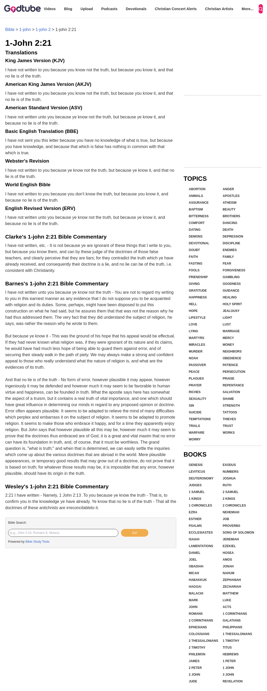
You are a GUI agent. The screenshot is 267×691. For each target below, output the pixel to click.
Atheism (229, 202)
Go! (134, 533)
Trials (194, 426)
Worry (195, 439)
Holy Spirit (232, 304)
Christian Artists (219, 9)
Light (227, 317)
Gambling (231, 277)
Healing (230, 297)
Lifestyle (197, 317)
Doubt (194, 250)
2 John (194, 674)
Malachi (196, 593)
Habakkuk (198, 580)
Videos (50, 9)
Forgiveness (234, 270)
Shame (228, 399)
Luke (227, 600)
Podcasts (109, 9)
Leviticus (197, 472)
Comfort (197, 223)
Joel (193, 559)
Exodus (229, 465)
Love (193, 324)
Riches (195, 392)
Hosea (228, 553)
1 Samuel (197, 492)
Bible (10, 29)
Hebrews (231, 654)
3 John (228, 674)
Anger (228, 189)
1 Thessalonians (237, 634)
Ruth (227, 485)
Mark (193, 600)
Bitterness (199, 216)
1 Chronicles (200, 505)
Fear (227, 263)
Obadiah (196, 566)
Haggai (195, 586)
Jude (193, 681)
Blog (68, 9)
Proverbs (231, 526)
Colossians (199, 634)
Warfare (196, 432)
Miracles (197, 345)
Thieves (229, 419)
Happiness (198, 297)
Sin (191, 405)
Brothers (231, 216)
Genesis (196, 465)
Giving (194, 284)
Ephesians (198, 627)
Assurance (199, 202)
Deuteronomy (201, 478)
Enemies (230, 250)
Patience (230, 365)
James (194, 661)
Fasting (195, 263)
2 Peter (195, 668)
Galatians (232, 620)
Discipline (231, 243)
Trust (228, 426)
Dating (195, 230)
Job (226, 519)
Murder (196, 351)
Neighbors (232, 351)
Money (228, 345)
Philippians (232, 627)
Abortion (197, 189)
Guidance (231, 290)
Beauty (229, 209)
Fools (194, 270)
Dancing (230, 223)
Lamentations (201, 546)
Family (228, 257)
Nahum (228, 573)
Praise (228, 378)
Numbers (231, 472)
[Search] (261, 9)
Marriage (231, 331)
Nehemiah (231, 512)
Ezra (193, 512)
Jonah (228, 566)
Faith (193, 257)
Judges (195, 485)
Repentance (233, 385)
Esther (195, 519)
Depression (233, 236)
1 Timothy (231, 641)
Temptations (200, 419)
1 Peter (229, 661)
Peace (194, 372)
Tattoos (230, 412)
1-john (25, 29)
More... (247, 9)
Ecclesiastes (201, 532)
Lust (227, 324)
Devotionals (136, 9)
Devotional (199, 243)
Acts (227, 607)
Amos (227, 559)
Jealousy (231, 311)
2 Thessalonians (203, 641)
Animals (196, 196)
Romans (196, 614)
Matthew (230, 593)
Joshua (229, 478)
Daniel (195, 553)
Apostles (231, 196)
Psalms (195, 526)
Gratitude (198, 290)
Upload (87, 9)
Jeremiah (231, 539)
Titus (227, 647)
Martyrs (196, 338)
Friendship (198, 277)
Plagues (196, 378)
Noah (193, 358)
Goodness (232, 284)
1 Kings (195, 499)
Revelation (232, 681)
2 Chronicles (234, 505)
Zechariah (232, 586)
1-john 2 (43, 29)
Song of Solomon (238, 532)
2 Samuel (231, 492)
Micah (194, 573)
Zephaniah (232, 580)
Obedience (232, 358)
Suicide (195, 412)
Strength (231, 405)
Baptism (196, 209)
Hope (193, 311)
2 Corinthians (201, 620)
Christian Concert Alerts (176, 9)
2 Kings (229, 499)
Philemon (197, 654)
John (193, 607)
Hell (193, 304)
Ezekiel (229, 546)
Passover (197, 365)
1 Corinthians (235, 614)
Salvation (231, 392)
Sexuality (197, 399)
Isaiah (194, 539)
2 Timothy (197, 647)
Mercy (228, 338)
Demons (196, 236)
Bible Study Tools (38, 541)
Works (229, 432)
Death (228, 230)
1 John (228, 668)
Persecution (234, 372)
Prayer (195, 385)
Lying (193, 331)
